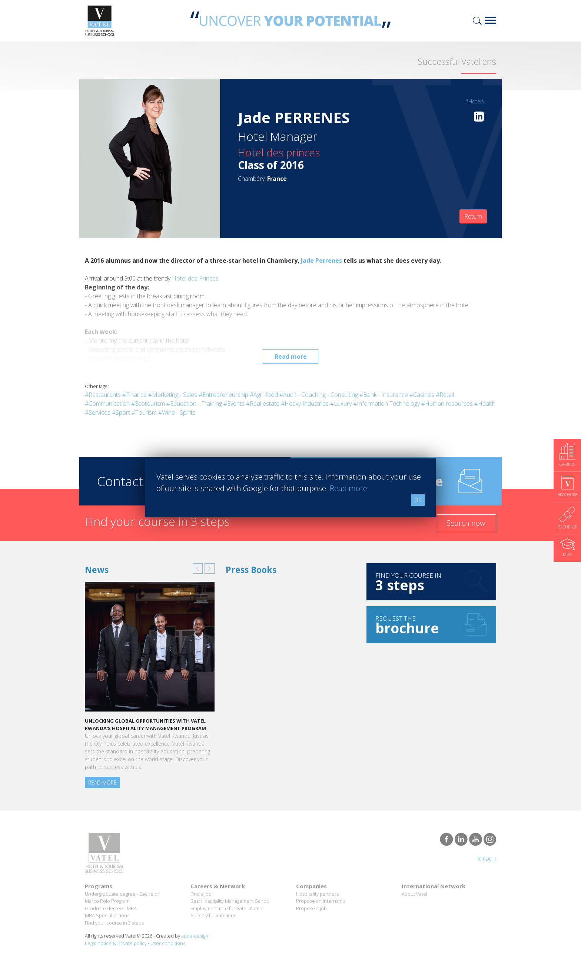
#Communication (107, 403)
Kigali (486, 859)
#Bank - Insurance (383, 395)
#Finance (134, 395)
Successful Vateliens (213, 915)
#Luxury (341, 403)
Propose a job (311, 908)
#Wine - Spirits (177, 412)
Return (473, 216)
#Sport (121, 412)
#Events (234, 403)
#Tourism (144, 412)
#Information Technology (386, 403)
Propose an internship (320, 901)
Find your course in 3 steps (114, 922)
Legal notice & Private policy (116, 943)
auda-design (194, 935)
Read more (291, 356)
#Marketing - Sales (172, 395)
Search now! (466, 523)
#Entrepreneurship (223, 395)
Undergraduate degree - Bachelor (122, 894)
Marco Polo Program (107, 901)
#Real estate (262, 403)
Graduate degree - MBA (111, 908)
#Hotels (474, 101)
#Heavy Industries (305, 403)
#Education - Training (194, 403)
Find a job (201, 894)
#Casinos (421, 395)
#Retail (445, 395)
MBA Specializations (107, 915)
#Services (97, 412)
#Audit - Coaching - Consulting (318, 395)
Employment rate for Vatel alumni (226, 908)
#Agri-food (264, 395)
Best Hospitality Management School (230, 901)
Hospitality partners (317, 894)
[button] (198, 568)
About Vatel (414, 894)
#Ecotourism (148, 403)
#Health (484, 403)
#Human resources (447, 403)
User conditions (167, 943)
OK (417, 500)
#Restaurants (103, 395)
